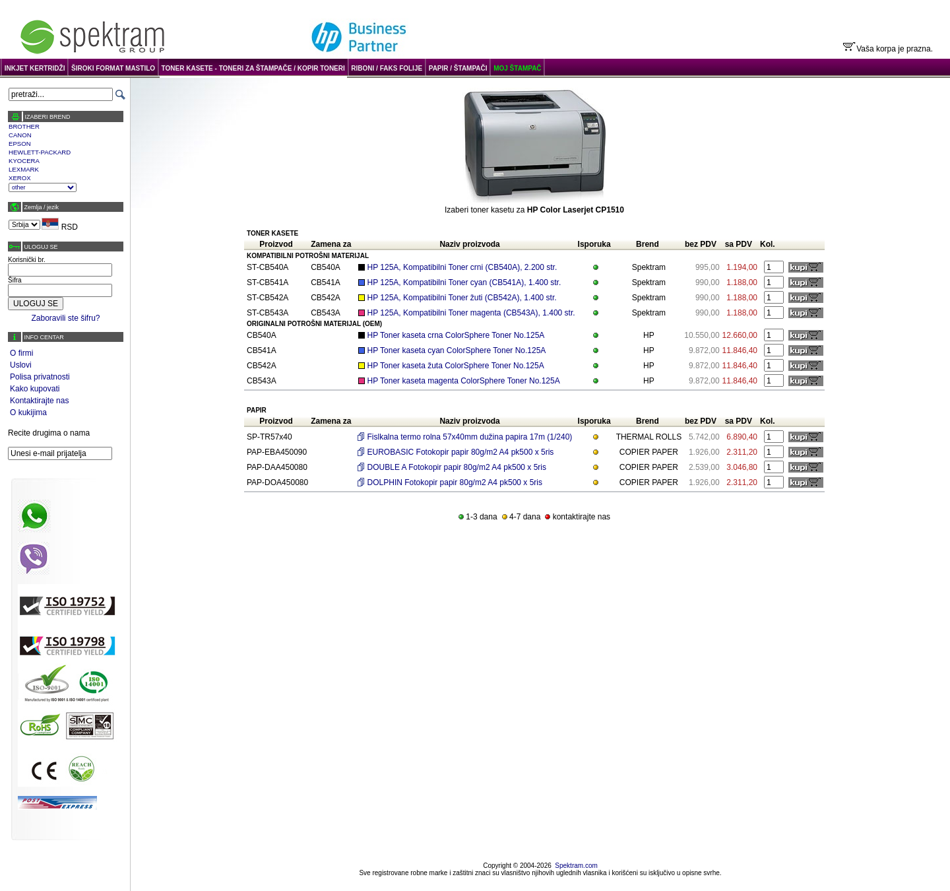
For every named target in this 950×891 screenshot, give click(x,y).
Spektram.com (576, 865)
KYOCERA (24, 160)
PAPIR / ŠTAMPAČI (458, 68)
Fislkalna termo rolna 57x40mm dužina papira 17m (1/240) (470, 437)
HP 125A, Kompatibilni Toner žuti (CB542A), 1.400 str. (462, 297)
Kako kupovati (34, 388)
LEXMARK (24, 169)
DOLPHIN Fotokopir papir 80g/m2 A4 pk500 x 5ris (454, 482)
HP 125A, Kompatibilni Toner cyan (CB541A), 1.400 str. (464, 282)
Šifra (15, 280)
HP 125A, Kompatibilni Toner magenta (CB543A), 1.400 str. (471, 312)
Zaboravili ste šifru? (65, 318)
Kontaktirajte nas (39, 400)
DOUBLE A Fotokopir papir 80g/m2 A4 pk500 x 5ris (456, 467)
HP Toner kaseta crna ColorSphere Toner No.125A (456, 335)
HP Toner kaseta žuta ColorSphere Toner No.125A (455, 365)
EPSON (20, 143)
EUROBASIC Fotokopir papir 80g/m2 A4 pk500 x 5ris (460, 452)
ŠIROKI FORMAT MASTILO (113, 68)
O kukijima (28, 412)
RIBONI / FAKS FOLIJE (386, 68)
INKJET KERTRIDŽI (35, 68)
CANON (20, 135)
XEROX (20, 178)
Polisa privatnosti (40, 376)
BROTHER (24, 126)
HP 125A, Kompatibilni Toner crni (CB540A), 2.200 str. (462, 267)
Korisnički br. (27, 259)
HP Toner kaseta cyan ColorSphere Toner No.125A (456, 350)
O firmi (21, 353)
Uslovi (21, 365)
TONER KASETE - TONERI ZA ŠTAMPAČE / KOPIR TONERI (253, 68)
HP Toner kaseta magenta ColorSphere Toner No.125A (463, 380)
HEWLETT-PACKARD (40, 152)
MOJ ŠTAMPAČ (517, 68)
